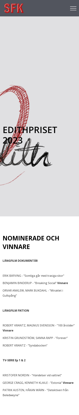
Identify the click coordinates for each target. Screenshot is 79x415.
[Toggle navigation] (73, 8)
